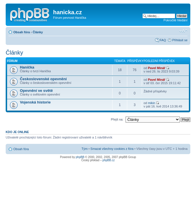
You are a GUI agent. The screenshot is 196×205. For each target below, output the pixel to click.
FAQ (163, 40)
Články (38, 32)
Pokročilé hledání (175, 20)
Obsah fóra (21, 32)
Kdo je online (17, 132)
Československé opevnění (43, 79)
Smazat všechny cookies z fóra (112, 148)
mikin (151, 103)
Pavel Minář (156, 68)
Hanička (27, 67)
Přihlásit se (179, 40)
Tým (84, 148)
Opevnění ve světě (36, 90)
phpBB (80, 157)
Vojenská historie (35, 102)
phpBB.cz (109, 160)
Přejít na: (117, 119)
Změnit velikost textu (183, 31)
